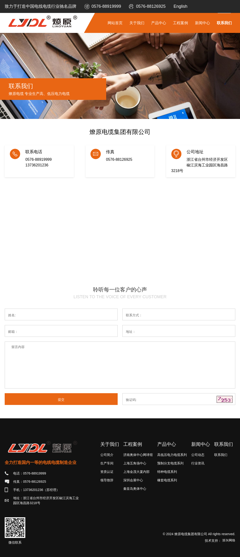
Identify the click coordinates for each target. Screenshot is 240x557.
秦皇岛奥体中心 (134, 488)
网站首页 (115, 23)
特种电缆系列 (167, 472)
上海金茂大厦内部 (136, 472)
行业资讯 (197, 463)
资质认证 (106, 472)
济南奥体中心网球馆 (138, 455)
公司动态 (197, 455)
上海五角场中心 (134, 463)
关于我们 (136, 23)
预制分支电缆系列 (170, 463)
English (180, 6)
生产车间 (106, 463)
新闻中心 (202, 23)
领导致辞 (106, 480)
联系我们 (224, 23)
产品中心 (158, 23)
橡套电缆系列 (167, 480)
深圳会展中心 (133, 480)
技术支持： (220, 540)
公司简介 (106, 455)
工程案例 (180, 23)
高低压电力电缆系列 (172, 455)
